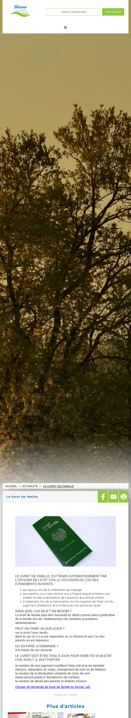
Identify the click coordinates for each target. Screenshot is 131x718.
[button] (65, 27)
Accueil (11, 486)
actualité (30, 486)
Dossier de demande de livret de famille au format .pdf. (53, 687)
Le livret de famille (58, 486)
